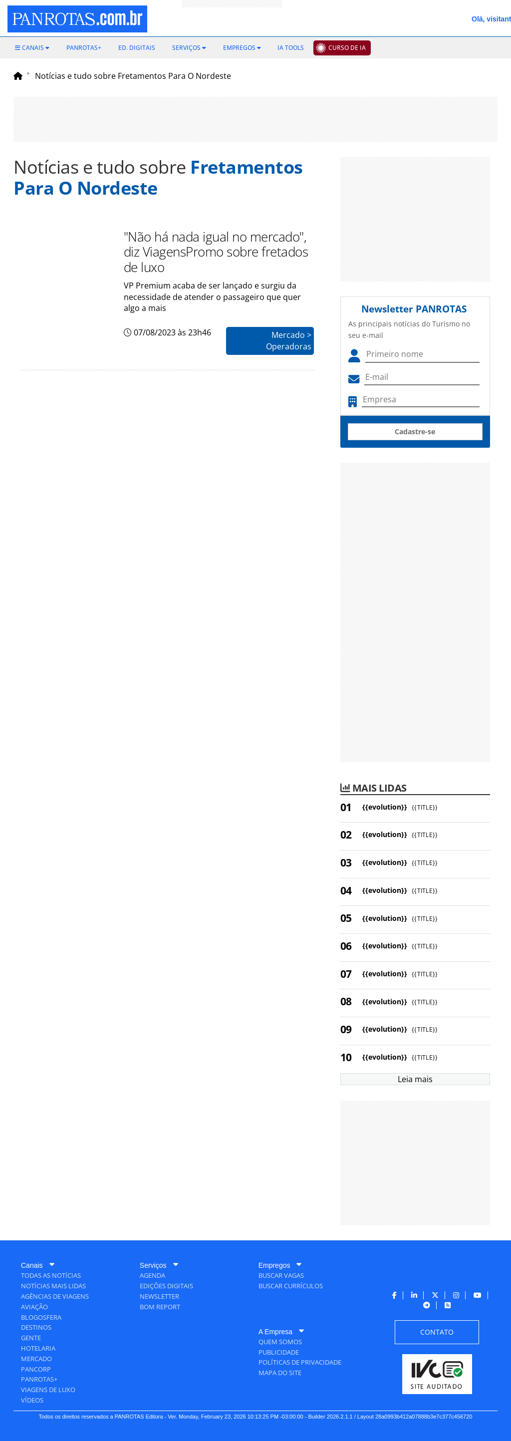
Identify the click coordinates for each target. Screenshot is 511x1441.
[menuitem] (32, 47)
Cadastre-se (415, 431)
